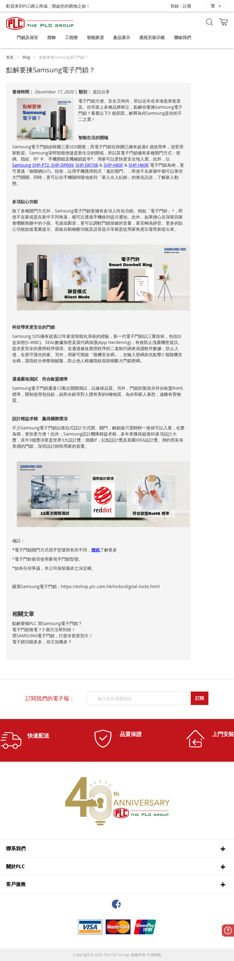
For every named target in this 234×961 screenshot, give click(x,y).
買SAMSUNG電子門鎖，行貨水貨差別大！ (52, 635)
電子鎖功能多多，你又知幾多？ (42, 642)
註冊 (187, 6)
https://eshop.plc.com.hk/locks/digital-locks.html (110, 586)
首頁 (9, 57)
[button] (217, 6)
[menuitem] (27, 37)
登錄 (174, 6)
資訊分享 (101, 92)
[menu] (120, 37)
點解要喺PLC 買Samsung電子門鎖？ (47, 623)
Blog (26, 57)
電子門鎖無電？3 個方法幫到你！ (44, 629)
